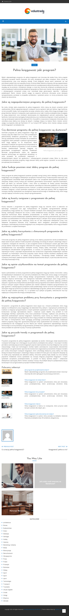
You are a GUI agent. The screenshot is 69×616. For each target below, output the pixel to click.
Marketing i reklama (9, 545)
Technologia (7, 581)
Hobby (5, 539)
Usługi (5, 595)
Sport (5, 573)
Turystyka (6, 587)
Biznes (34, 65)
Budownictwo (7, 528)
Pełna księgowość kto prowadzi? (35, 392)
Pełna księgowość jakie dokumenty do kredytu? (39, 414)
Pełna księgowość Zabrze (32, 404)
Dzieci (5, 531)
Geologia (6, 536)
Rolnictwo (6, 567)
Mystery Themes (59, 609)
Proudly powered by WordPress (32, 609)
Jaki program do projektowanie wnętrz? (37, 370)
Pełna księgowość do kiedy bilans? (35, 380)
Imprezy (5, 542)
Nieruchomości (8, 553)
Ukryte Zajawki (8, 590)
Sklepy (5, 570)
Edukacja (6, 534)
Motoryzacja (7, 550)
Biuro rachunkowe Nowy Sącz (17, 484)
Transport (6, 584)
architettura (7, 522)
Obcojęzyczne (7, 556)
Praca (5, 559)
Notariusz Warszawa (17, 511)
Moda (5, 548)
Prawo (5, 562)
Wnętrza (6, 598)
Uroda (5, 592)
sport (5, 578)
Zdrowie (5, 601)
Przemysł (6, 564)
